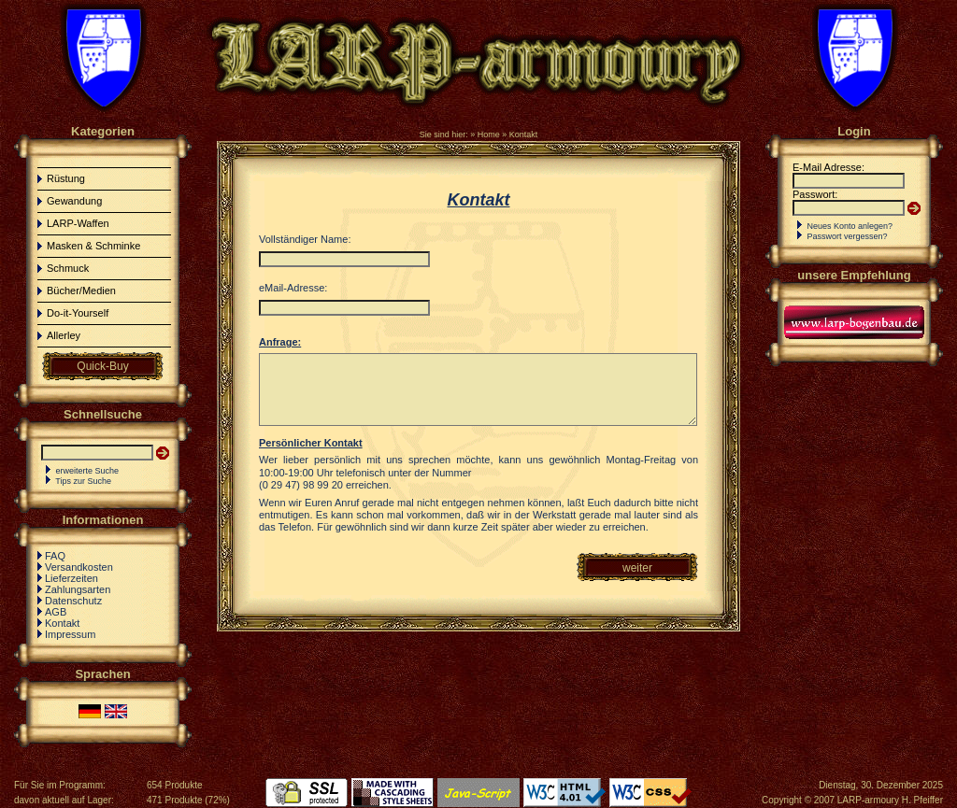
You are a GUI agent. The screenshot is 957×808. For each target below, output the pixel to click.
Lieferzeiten (71, 578)
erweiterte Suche (88, 470)
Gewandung (74, 200)
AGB (55, 611)
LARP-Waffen (78, 223)
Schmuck (68, 268)
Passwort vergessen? (847, 236)
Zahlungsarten (77, 589)
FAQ (55, 555)
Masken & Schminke (93, 245)
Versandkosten (79, 567)
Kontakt (523, 134)
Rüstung (66, 178)
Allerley (63, 335)
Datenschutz (73, 600)
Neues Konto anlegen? (850, 226)
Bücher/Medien (81, 290)
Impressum (70, 634)
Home (489, 134)
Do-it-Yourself (77, 313)
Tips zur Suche (83, 481)
